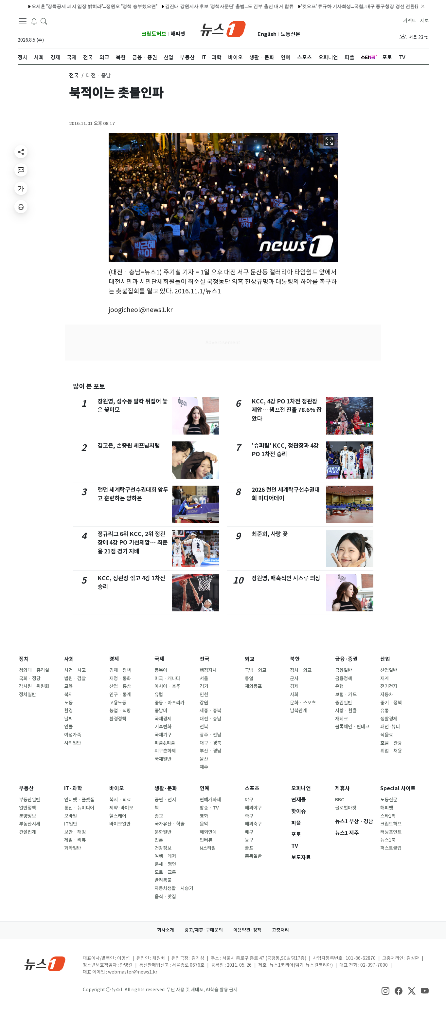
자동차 (386, 695)
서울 (204, 678)
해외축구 (253, 824)
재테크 (341, 719)
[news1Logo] (45, 963)
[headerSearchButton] (44, 21)
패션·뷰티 (390, 727)
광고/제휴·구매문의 (204, 930)
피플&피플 (164, 743)
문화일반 (162, 832)
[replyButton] (20, 170)
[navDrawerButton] (22, 21)
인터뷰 (206, 840)
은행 (339, 686)
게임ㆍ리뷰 (75, 840)
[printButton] (20, 206)
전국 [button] (74, 75)
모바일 (70, 816)
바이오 (116, 788)
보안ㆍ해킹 (75, 832)
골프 (249, 848)
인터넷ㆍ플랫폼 (79, 800)
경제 (114, 659)
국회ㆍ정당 (30, 678)
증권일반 (343, 703)
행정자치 (208, 670)
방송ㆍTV (209, 808)
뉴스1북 (388, 840)
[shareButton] (20, 151)
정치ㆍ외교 (301, 670)
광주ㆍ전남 (210, 735)
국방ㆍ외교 (255, 670)
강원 (204, 703)
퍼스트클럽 (390, 848)
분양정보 (27, 816)
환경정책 (117, 719)
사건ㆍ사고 (75, 670)
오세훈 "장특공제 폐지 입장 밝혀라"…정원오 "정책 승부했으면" (71, 6)
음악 (204, 824)
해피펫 (177, 33)
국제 (159, 659)
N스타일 (208, 848)
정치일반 (27, 695)
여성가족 (72, 735)
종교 (158, 816)
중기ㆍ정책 (391, 703)
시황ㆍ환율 (346, 711)
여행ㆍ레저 (165, 856)
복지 (68, 695)
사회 (69, 659)
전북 (204, 727)
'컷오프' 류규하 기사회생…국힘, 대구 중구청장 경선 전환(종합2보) (344, 6)
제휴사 (342, 788)
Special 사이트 (398, 788)
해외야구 (253, 808)
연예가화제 (210, 800)
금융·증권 (346, 659)
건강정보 (162, 848)
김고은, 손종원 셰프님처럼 (129, 445)
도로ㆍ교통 (165, 872)
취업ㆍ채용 (391, 751)
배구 (249, 832)
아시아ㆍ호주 (167, 686)
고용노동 (117, 703)
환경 (68, 711)
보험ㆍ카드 (346, 695)
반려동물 (162, 880)
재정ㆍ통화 (120, 678)
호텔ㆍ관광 (391, 743)
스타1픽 (388, 816)
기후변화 (162, 727)
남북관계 (298, 711)
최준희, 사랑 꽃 (270, 534)
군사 (294, 678)
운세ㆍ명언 (165, 864)
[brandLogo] (223, 28)
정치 (24, 659)
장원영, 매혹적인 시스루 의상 (286, 578)
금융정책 (343, 678)
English (267, 34)
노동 (68, 703)
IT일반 (70, 824)
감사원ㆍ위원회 (34, 686)
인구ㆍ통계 (120, 695)
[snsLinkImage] (385, 990)
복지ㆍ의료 (120, 800)
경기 (204, 686)
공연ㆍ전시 (165, 800)
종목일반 (253, 856)
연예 (204, 788)
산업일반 (388, 670)
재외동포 (253, 686)
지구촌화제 (165, 751)
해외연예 (208, 832)
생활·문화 (165, 788)
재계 (384, 678)
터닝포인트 (390, 832)
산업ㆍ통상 (120, 686)
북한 (295, 659)
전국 (204, 659)
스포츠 (252, 788)
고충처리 (280, 930)
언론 (158, 840)
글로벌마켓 (345, 808)
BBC (339, 800)
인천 (204, 695)
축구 (249, 816)
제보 (424, 21)
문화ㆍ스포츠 (303, 703)
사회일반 (72, 743)
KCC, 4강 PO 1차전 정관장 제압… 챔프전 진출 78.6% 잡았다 (287, 410)
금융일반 (343, 670)
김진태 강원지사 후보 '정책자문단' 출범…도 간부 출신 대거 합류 (206, 6)
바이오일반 (120, 824)
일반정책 (27, 808)
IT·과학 (73, 788)
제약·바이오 (121, 808)
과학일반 (72, 848)
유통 (384, 711)
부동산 (26, 788)
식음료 (386, 735)
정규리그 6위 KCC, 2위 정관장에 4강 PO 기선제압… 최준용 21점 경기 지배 (133, 542)
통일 (249, 678)
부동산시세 (29, 824)
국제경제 (162, 719)
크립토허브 (154, 33)
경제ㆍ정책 (120, 670)
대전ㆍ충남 (210, 719)
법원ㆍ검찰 (75, 678)
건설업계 (27, 832)
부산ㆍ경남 (210, 751)
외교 (250, 659)
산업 (385, 659)
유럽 (158, 695)
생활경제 (388, 719)
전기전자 (388, 686)
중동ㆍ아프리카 (169, 703)
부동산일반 (29, 800)
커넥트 (409, 21)
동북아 (160, 670)
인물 (68, 727)
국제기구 (162, 735)
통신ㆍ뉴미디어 (79, 808)
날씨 (68, 719)
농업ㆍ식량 (120, 711)
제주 (204, 767)
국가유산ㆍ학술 (169, 824)
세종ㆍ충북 (210, 711)
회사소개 (165, 930)
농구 (249, 840)
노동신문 (290, 34)
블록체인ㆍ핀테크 (352, 727)
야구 (249, 800)
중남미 (160, 711)
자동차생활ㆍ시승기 (173, 888)
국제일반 (162, 759)
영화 (204, 816)
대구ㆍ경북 (210, 743)
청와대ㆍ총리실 (34, 670)
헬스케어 (117, 816)
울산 (204, 759)
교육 (68, 686)
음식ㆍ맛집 (165, 897)
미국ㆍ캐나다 (167, 678)
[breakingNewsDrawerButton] (34, 21)
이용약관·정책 (247, 930)
